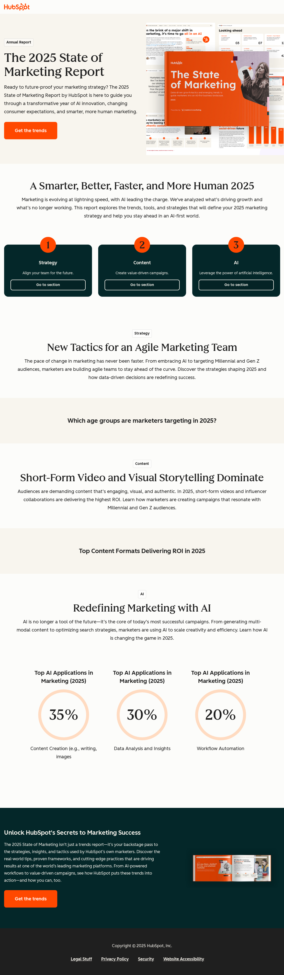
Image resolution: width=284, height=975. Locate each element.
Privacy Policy (115, 959)
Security (146, 959)
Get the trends (36, 130)
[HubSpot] (17, 7)
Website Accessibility (183, 959)
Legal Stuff (81, 959)
